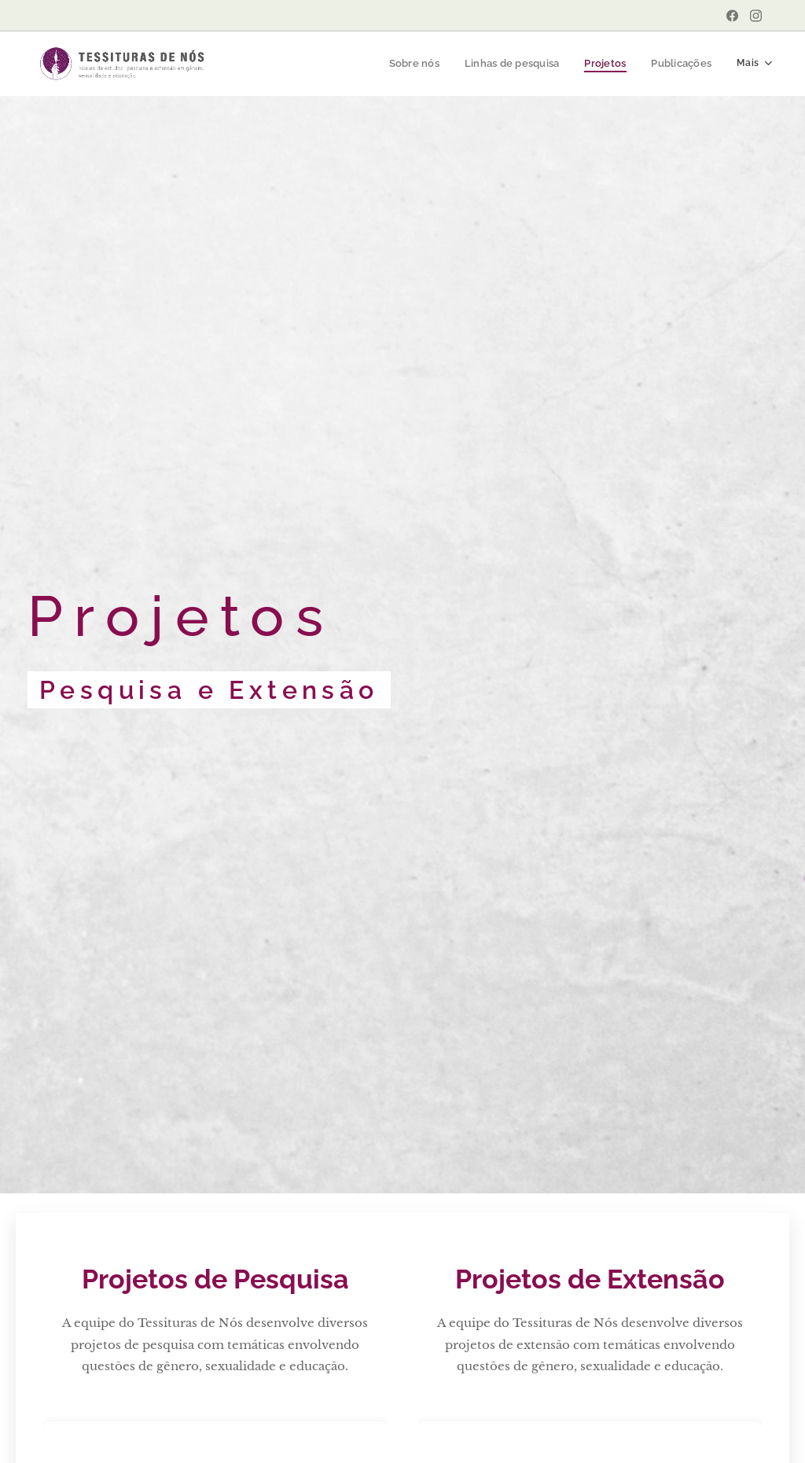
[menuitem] (417, 63)
